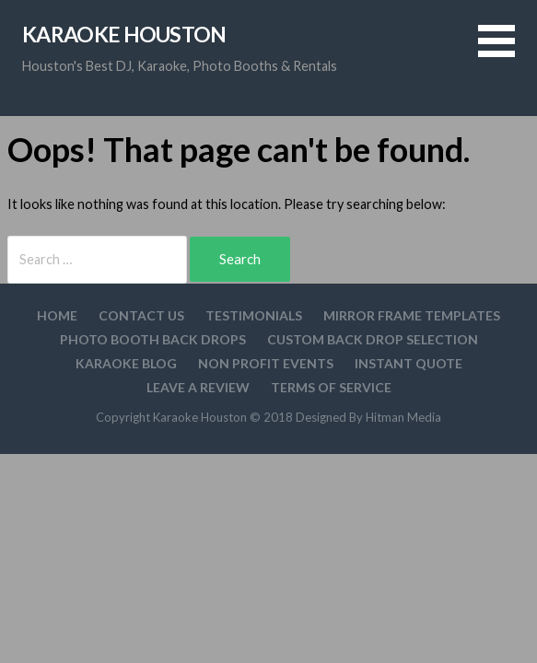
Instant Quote (408, 363)
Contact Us (141, 315)
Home (57, 315)
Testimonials (253, 315)
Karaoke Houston (124, 34)
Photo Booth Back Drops (153, 339)
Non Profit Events (265, 363)
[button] (507, 52)
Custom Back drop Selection (372, 339)
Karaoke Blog (126, 363)
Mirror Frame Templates (411, 315)
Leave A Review (198, 387)
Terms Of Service (331, 387)
